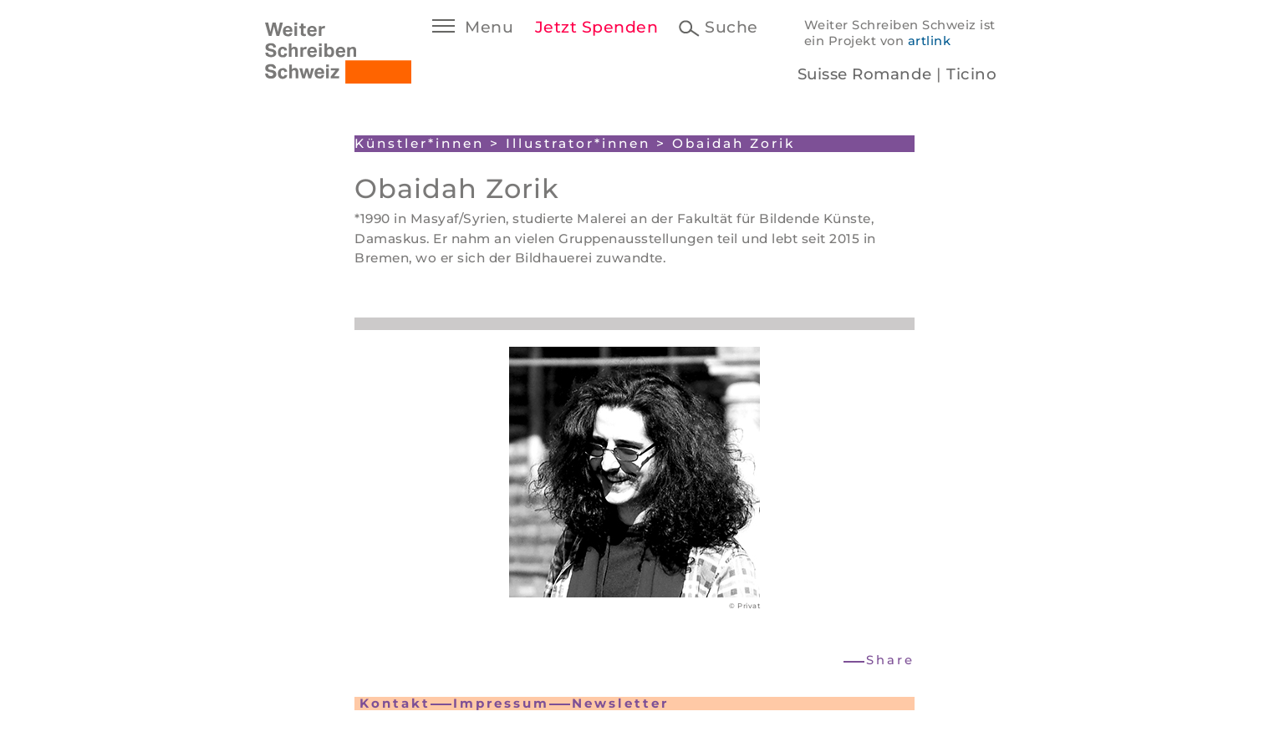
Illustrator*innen (578, 143)
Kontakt (395, 703)
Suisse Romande (865, 74)
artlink (929, 40)
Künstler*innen (419, 143)
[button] (880, 660)
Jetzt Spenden (597, 27)
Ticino (971, 74)
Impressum (501, 703)
